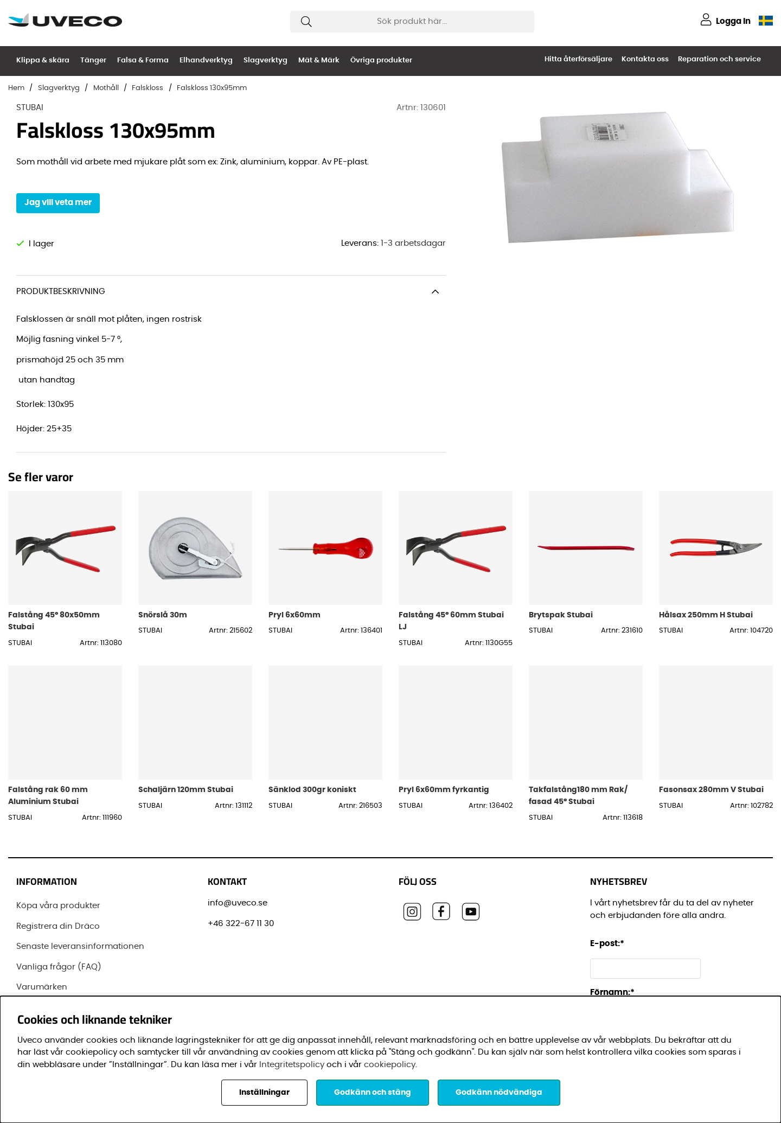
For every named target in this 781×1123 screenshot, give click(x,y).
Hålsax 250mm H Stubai (706, 615)
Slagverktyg (265, 60)
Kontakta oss (645, 59)
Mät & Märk (319, 60)
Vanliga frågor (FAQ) (58, 967)
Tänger (93, 60)
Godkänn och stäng (372, 1092)
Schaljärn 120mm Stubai (185, 790)
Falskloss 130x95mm (212, 88)
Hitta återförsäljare (578, 59)
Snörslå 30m (162, 615)
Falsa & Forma (143, 60)
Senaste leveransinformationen (80, 946)
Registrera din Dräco (58, 926)
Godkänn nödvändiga (499, 1092)
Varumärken (41, 987)
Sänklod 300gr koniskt (312, 790)
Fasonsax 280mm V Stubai (711, 790)
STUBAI (29, 108)
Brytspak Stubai (561, 615)
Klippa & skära (42, 60)
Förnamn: (612, 992)
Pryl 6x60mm (294, 615)
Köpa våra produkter (58, 906)
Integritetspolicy (291, 1065)
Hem (16, 88)
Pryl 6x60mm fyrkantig (444, 790)
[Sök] (412, 22)
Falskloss (147, 88)
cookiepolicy (389, 1065)
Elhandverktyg (206, 60)
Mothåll (106, 88)
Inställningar (264, 1092)
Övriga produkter (381, 60)
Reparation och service (719, 59)
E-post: (609, 944)
